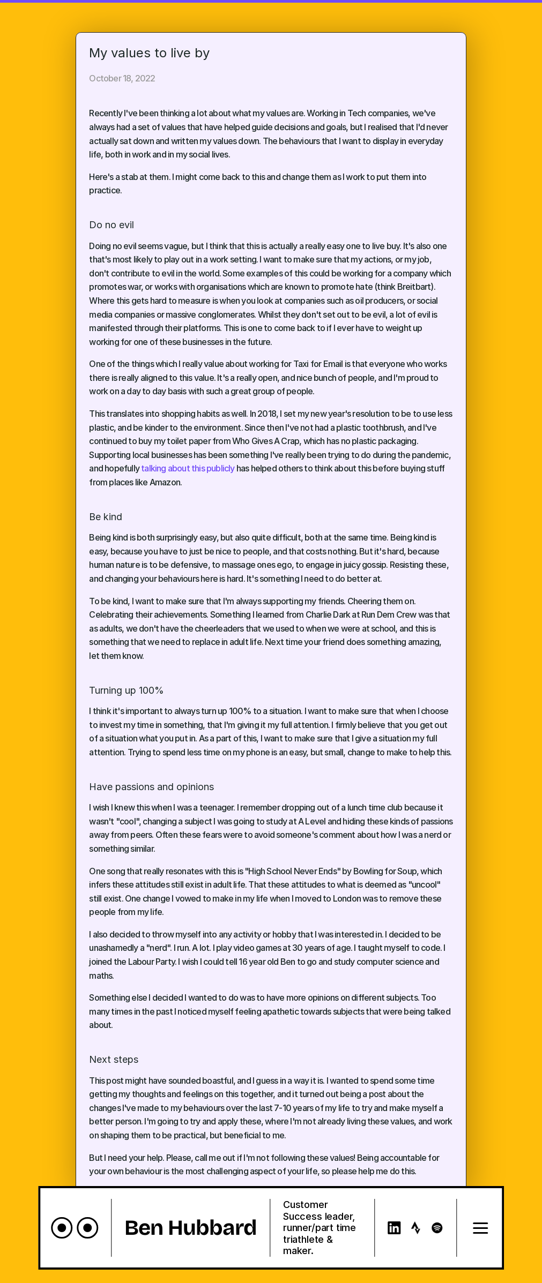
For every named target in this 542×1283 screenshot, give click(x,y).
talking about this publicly (187, 468)
